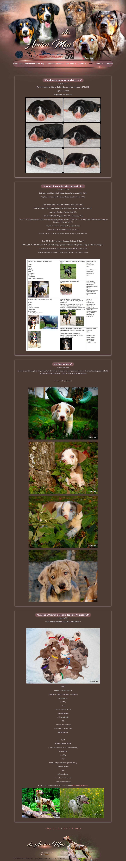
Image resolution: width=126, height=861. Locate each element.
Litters (82, 64)
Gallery (99, 64)
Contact (109, 64)
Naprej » (78, 828)
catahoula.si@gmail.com (79, 785)
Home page (18, 64)
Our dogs (71, 64)
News (91, 64)
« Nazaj (48, 828)
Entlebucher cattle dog (34, 64)
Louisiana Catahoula (55, 64)
